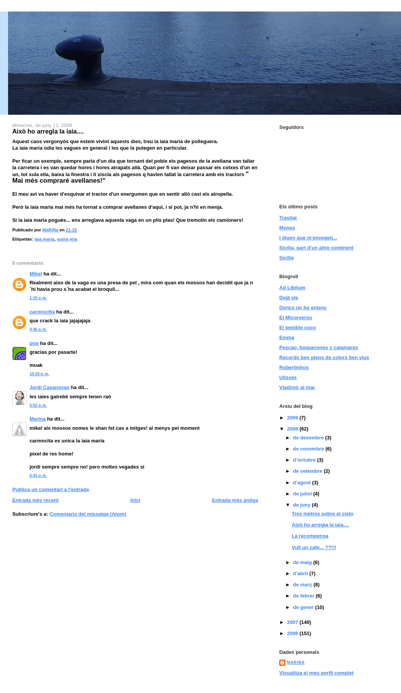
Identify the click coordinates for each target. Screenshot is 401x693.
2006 (293, 633)
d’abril (301, 573)
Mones (287, 228)
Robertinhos (294, 367)
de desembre (309, 438)
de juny (302, 505)
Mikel (36, 274)
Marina (38, 419)
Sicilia (286, 258)
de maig (303, 562)
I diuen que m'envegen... (308, 238)
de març (303, 584)
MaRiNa (296, 662)
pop (34, 343)
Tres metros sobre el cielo (322, 513)
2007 (293, 622)
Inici (135, 500)
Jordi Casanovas (50, 387)
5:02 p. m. (38, 405)
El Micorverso (295, 317)
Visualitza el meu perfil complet (316, 673)
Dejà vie (288, 297)
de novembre (309, 449)
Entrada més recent (35, 500)
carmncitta (42, 312)
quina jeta (67, 239)
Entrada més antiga (235, 500)
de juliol (303, 494)
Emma (286, 337)
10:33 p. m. (39, 374)
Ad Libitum (292, 287)
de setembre (308, 471)
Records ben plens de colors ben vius (324, 357)
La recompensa (310, 536)
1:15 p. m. (38, 298)
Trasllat (288, 218)
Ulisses (288, 377)
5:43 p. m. (38, 476)
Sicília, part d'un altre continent (316, 248)
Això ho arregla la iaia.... (320, 525)
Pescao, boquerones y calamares (318, 347)
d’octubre (305, 460)
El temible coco (297, 327)
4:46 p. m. (38, 329)
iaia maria (45, 239)
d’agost (302, 482)
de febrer (304, 596)
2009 (293, 418)
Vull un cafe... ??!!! (314, 547)
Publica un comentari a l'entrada (50, 489)
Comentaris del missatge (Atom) (88, 514)
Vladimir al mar (297, 387)
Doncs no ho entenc (303, 307)
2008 (293, 429)
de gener (304, 607)
